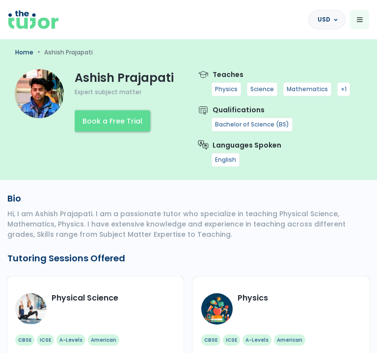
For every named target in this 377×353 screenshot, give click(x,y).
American (103, 340)
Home (24, 52)
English (225, 159)
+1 (344, 89)
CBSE (24, 340)
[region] (188, 176)
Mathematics (307, 89)
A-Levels (70, 340)
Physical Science (85, 297)
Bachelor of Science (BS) (252, 124)
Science (262, 89)
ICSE (45, 340)
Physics (226, 89)
